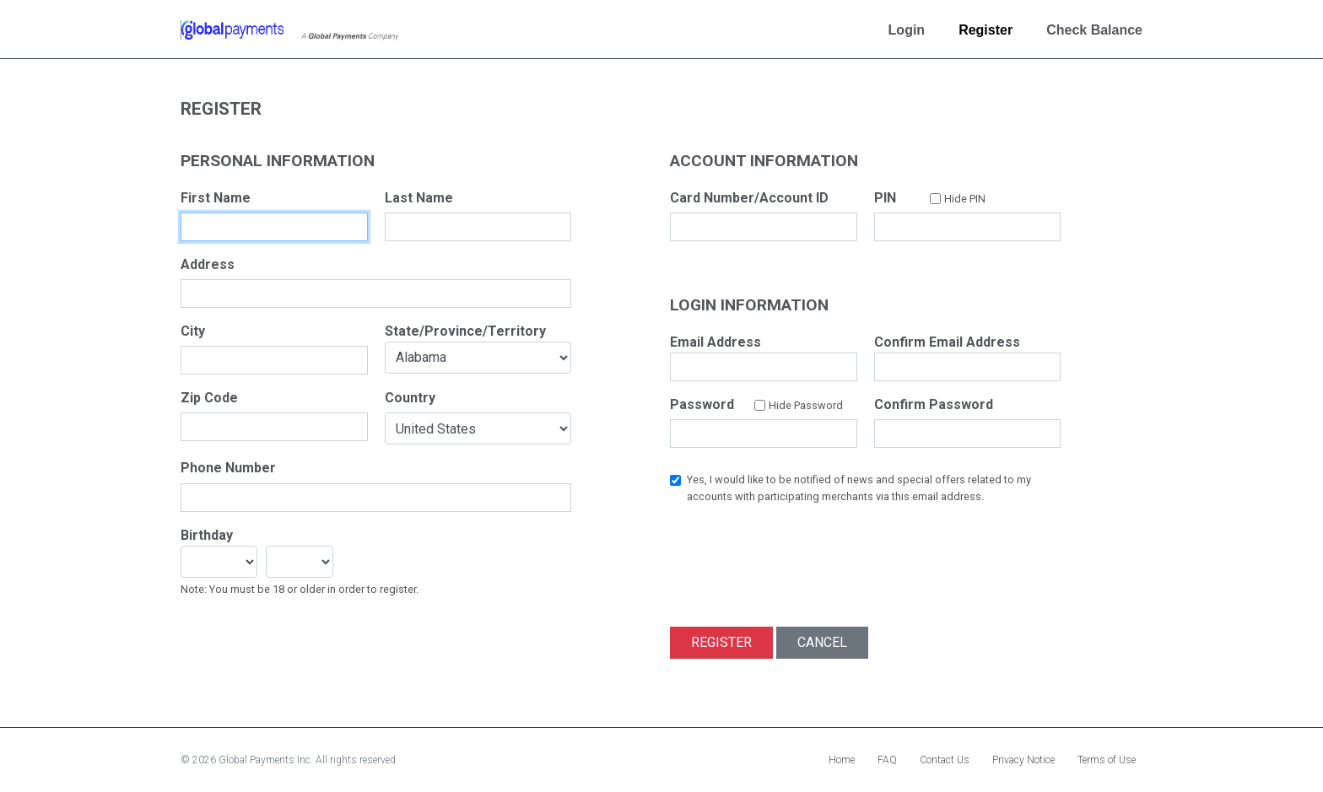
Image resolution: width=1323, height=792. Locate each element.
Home (842, 760)
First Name (216, 198)
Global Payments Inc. (267, 760)
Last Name (419, 198)
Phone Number (228, 468)
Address (208, 264)
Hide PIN (965, 198)
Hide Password (806, 405)
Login (907, 30)
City (193, 331)
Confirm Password (933, 404)
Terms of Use (1106, 760)
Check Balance (1094, 30)
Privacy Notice (1023, 760)
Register (985, 30)
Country (410, 398)
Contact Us (944, 760)
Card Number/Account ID (749, 198)
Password (702, 404)
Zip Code (209, 398)
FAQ (887, 760)
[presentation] (798, 552)
